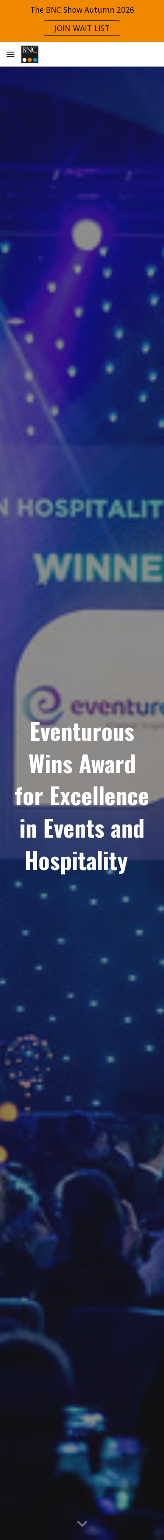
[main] (82, 797)
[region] (82, 21)
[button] (10, 54)
